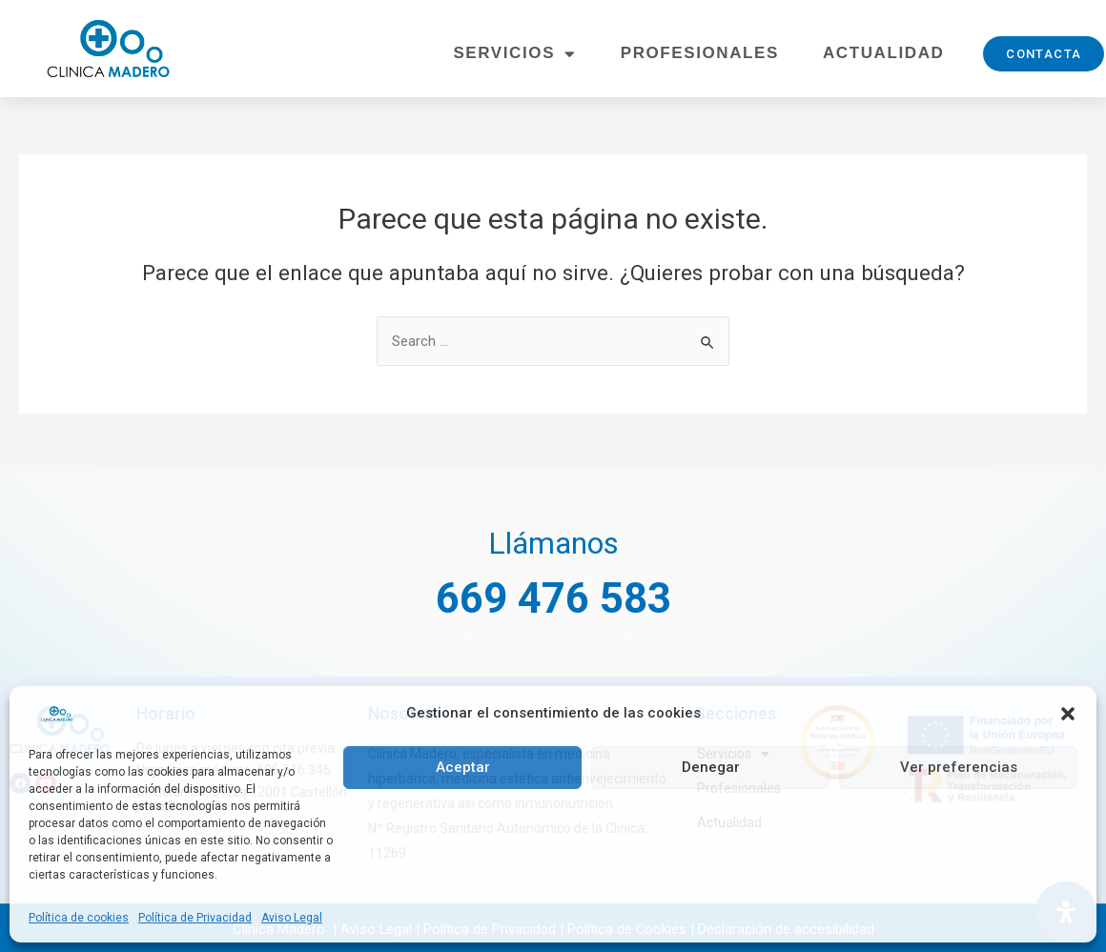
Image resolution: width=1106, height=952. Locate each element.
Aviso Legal (291, 917)
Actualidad (883, 53)
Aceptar (463, 767)
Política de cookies (79, 917)
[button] (1067, 713)
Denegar (711, 767)
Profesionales (700, 53)
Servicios (514, 53)
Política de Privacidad (195, 917)
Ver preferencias (958, 767)
